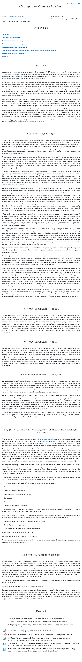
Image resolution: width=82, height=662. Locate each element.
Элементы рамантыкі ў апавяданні (14, 47)
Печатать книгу (73, 3)
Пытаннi (5, 57)
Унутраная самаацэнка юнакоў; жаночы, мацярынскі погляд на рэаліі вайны (29, 50)
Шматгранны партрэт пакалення (13, 53)
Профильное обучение (16, 16)
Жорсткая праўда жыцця (11, 38)
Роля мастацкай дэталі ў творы (13, 41)
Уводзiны (5, 34)
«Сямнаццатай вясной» (10, 74)
